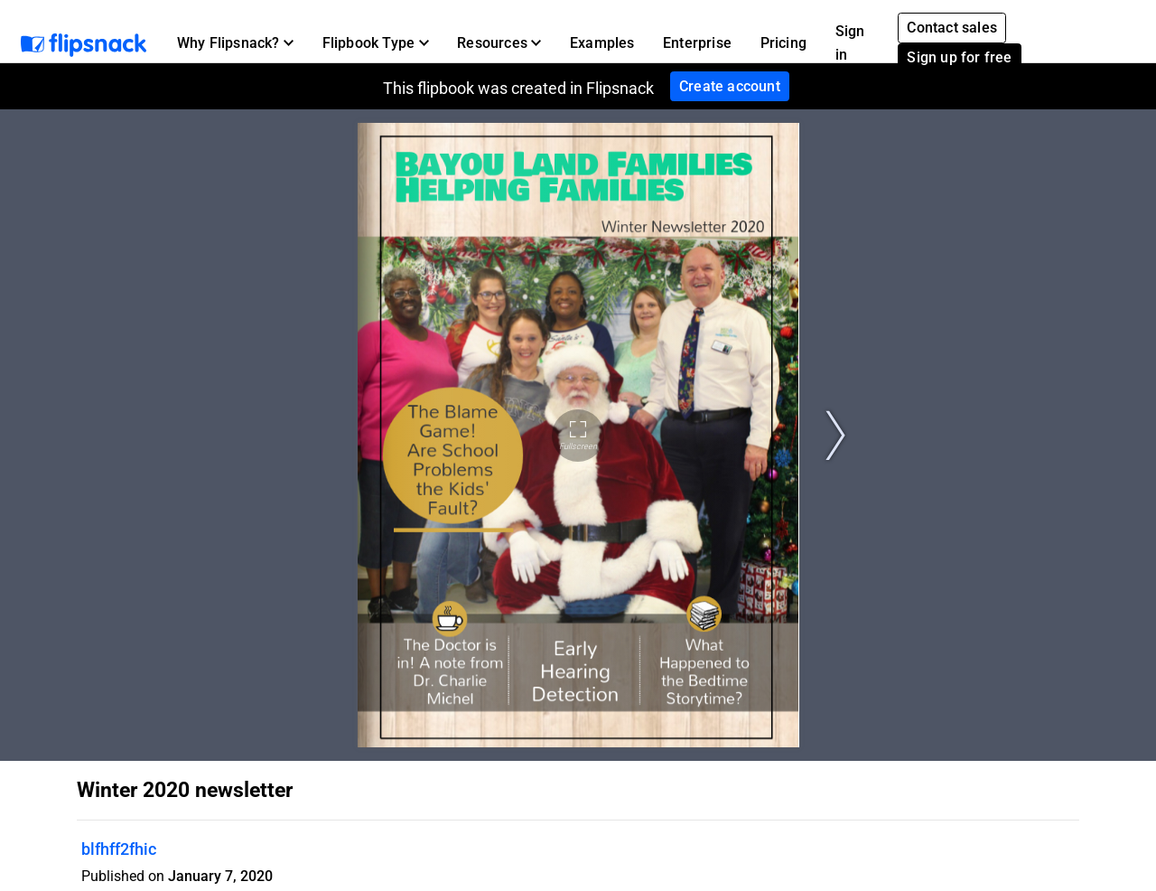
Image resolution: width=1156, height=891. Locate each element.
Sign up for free (959, 57)
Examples (602, 43)
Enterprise (697, 43)
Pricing (783, 43)
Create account (729, 86)
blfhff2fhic (118, 848)
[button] (235, 43)
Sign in (850, 43)
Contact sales (952, 27)
